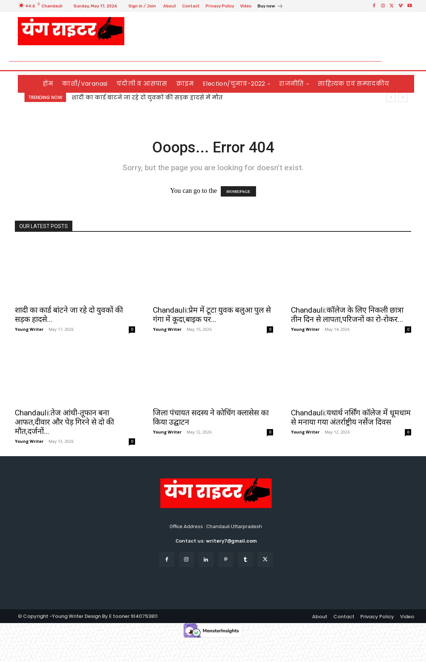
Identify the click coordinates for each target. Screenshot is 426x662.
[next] (402, 97)
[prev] (391, 97)
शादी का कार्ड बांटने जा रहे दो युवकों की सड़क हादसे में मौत (147, 97)
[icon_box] (270, 7)
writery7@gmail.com (231, 541)
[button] (405, 61)
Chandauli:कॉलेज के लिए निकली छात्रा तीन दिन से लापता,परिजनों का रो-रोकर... (347, 315)
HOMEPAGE (238, 191)
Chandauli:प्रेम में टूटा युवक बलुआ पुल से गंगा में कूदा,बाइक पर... (212, 315)
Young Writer (29, 329)
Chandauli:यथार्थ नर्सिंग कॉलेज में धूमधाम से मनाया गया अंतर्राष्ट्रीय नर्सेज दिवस (351, 417)
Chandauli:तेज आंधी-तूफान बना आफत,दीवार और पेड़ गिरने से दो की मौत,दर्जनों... (64, 422)
